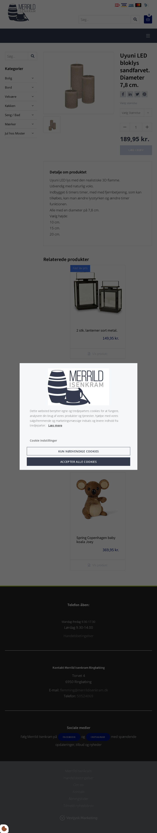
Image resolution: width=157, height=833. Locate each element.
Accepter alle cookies (78, 461)
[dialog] (78, 416)
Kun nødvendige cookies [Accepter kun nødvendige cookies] (78, 451)
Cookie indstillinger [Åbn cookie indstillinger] (43, 440)
